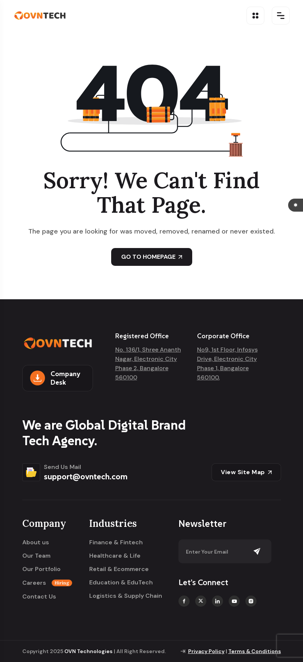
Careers (47, 583)
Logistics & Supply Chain (125, 596)
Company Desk (55, 378)
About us (35, 542)
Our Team (36, 556)
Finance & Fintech (116, 542)
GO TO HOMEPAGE (151, 257)
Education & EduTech (121, 583)
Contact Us (39, 597)
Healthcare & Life (115, 556)
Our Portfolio (41, 569)
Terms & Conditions (254, 651)
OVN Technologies (88, 651)
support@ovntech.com (86, 476)
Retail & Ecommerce (119, 569)
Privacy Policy (206, 651)
